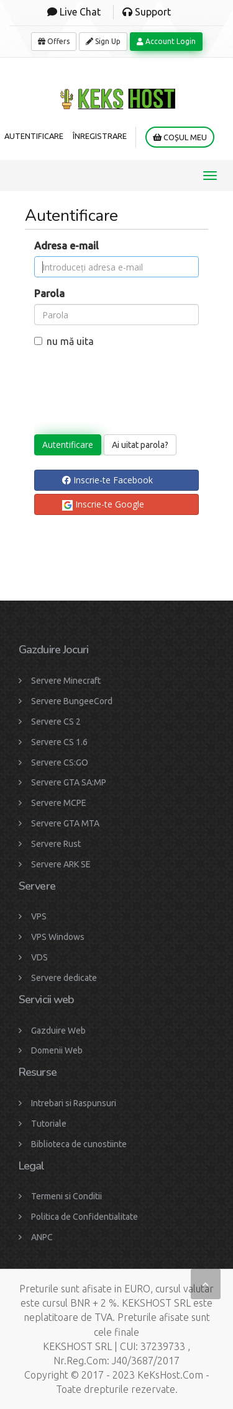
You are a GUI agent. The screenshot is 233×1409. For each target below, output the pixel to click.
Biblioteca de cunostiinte (79, 1144)
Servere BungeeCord (71, 701)
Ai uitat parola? (140, 445)
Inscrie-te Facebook (107, 480)
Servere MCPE (58, 803)
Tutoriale (48, 1124)
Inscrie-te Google (103, 504)
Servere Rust (56, 844)
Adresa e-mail (66, 245)
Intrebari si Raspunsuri (73, 1103)
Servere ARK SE (61, 864)
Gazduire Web (58, 1031)
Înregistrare (100, 136)
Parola (49, 293)
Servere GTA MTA (65, 823)
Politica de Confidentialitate (84, 1217)
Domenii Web (57, 1050)
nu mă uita (64, 341)
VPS (39, 916)
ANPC (42, 1237)
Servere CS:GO (59, 762)
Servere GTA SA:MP (68, 782)
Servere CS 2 (56, 722)
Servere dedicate (64, 978)
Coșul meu (180, 137)
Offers (54, 41)
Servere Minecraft (66, 681)
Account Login (166, 41)
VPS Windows (58, 937)
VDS (39, 957)
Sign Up (103, 41)
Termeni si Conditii (66, 1196)
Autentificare (33, 136)
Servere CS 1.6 (59, 742)
